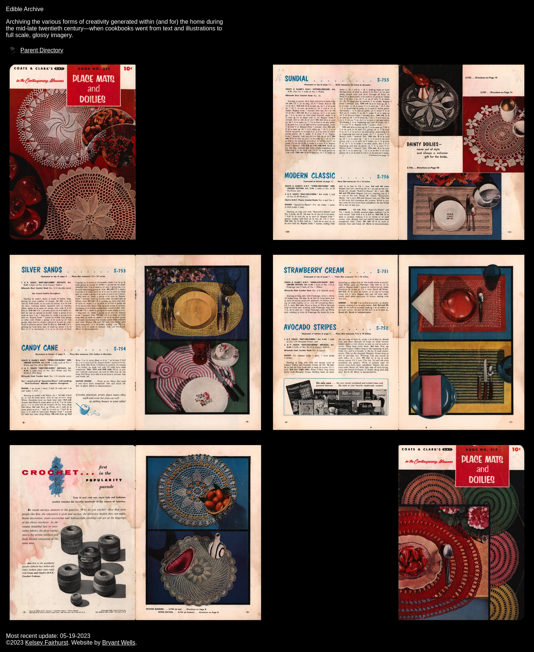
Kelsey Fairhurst (46, 642)
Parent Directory (41, 50)
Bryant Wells (119, 642)
